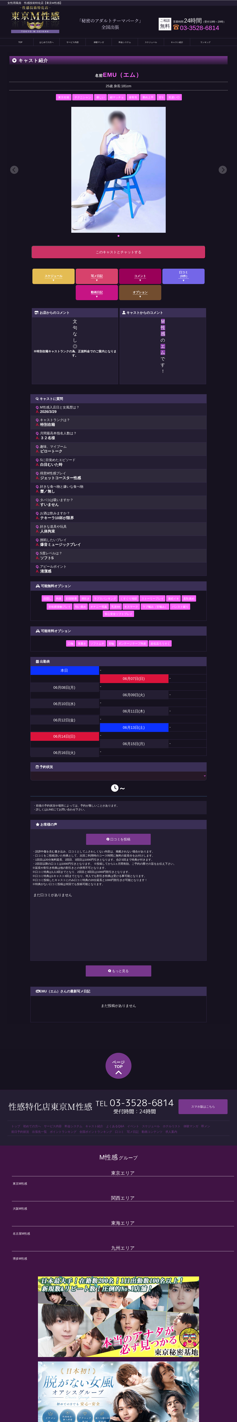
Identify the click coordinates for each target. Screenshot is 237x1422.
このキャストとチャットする (118, 252)
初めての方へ (32, 1126)
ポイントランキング (63, 1131)
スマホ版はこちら (203, 1106)
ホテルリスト (172, 1126)
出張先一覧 (39, 1131)
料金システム (125, 42)
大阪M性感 (20, 1208)
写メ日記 (133, 1131)
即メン (205, 1126)
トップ (15, 1126)
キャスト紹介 (177, 42)
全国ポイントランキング (95, 1131)
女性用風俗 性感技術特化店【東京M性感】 (35, 2)
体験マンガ (99, 42)
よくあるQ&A (115, 1126)
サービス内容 (72, 42)
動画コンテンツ (152, 1131)
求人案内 (171, 1131)
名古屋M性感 (21, 1233)
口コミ (119, 1131)
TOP (20, 42)
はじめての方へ (46, 42)
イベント (133, 1126)
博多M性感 (20, 1258)
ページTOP (118, 1068)
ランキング (205, 42)
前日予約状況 (20, 1131)
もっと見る (118, 971)
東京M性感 (20, 1183)
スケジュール (151, 42)
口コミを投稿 (118, 839)
